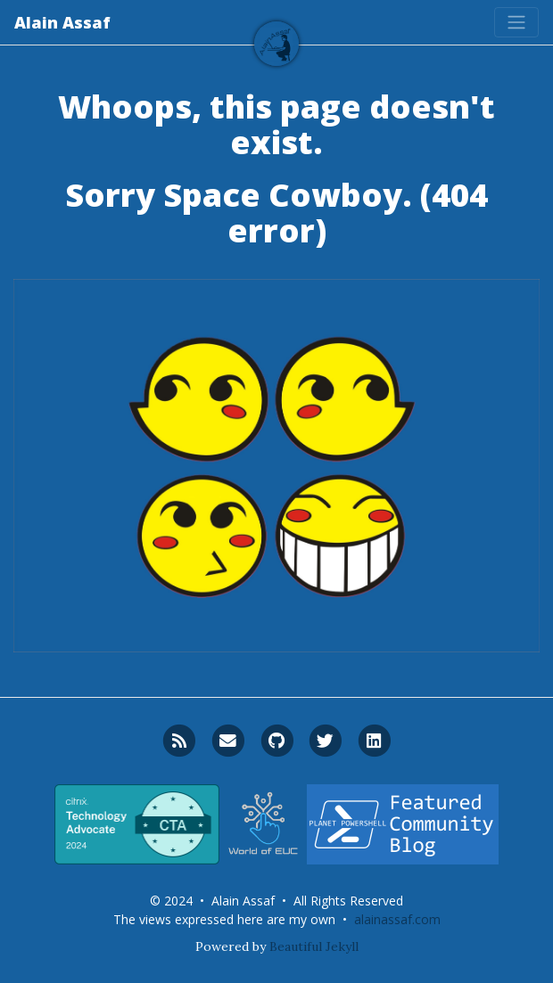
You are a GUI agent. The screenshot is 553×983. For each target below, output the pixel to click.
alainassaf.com (397, 919)
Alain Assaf (62, 22)
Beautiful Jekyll (314, 946)
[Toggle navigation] (516, 22)
